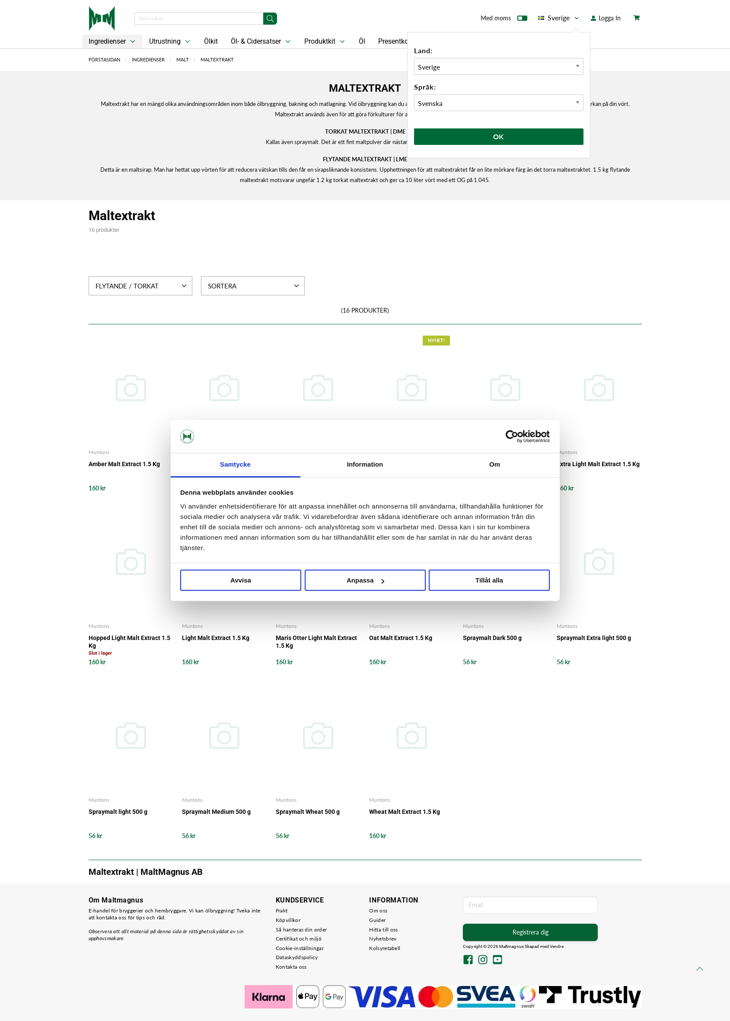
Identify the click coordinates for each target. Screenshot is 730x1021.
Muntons (99, 452)
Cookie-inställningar (300, 948)
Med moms (504, 20)
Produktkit (325, 41)
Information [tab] (365, 464)
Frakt (282, 910)
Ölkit (211, 41)
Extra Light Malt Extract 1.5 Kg (598, 464)
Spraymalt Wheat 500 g (308, 811)
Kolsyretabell (384, 948)
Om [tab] (494, 464)
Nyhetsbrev (382, 938)
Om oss (378, 910)
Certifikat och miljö (299, 938)
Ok (498, 136)
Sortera (254, 286)
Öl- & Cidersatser (261, 41)
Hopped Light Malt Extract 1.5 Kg (129, 641)
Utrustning (170, 41)
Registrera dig (530, 932)
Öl (362, 41)
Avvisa (240, 580)
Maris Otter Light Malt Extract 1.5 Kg (316, 641)
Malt (182, 59)
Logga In (606, 18)
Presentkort (395, 41)
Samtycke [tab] (235, 464)
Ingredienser (113, 41)
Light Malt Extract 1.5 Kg (215, 637)
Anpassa (365, 580)
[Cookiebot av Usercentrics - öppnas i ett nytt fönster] (512, 436)
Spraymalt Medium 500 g (216, 811)
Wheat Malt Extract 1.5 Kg (404, 811)
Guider (377, 920)
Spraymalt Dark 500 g (492, 637)
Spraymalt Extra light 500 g (594, 637)
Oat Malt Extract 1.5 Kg (400, 637)
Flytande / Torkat (142, 286)
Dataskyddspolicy (297, 957)
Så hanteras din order (301, 929)
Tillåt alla (489, 580)
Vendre (557, 946)
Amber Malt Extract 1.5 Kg (124, 464)
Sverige (559, 17)
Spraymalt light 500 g (118, 811)
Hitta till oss (383, 929)
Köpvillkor (288, 920)
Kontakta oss (291, 966)
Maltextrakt (217, 59)
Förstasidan (104, 59)
